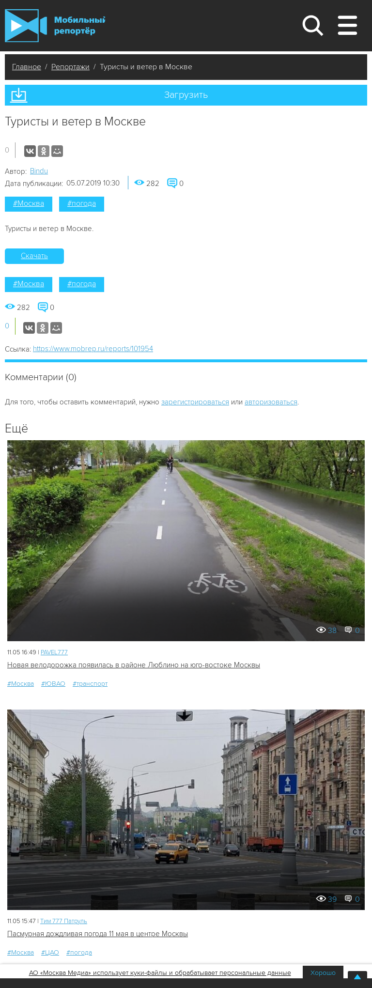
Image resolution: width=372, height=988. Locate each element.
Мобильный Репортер (55, 25)
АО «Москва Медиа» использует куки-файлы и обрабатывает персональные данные (160, 973)
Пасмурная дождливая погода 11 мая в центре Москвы (97, 933)
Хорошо (323, 973)
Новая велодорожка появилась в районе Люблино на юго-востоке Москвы (133, 665)
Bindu (39, 171)
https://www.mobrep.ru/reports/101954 (93, 348)
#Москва (28, 203)
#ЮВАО (53, 683)
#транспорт (90, 683)
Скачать (34, 255)
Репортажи (70, 67)
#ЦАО (50, 952)
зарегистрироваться (195, 402)
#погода (81, 203)
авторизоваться (271, 402)
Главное (26, 67)
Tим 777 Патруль (63, 921)
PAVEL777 (54, 652)
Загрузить (186, 95)
